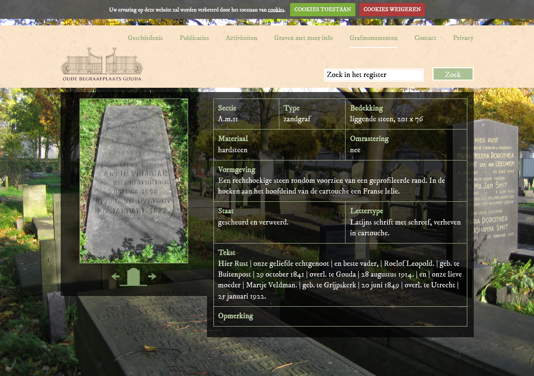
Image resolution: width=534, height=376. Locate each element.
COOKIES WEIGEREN (392, 9)
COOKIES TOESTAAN (322, 9)
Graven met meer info (303, 38)
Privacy (463, 38)
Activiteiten (241, 38)
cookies (276, 9)
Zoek (453, 75)
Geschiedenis (145, 38)
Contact (425, 38)
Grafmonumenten (373, 38)
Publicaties (194, 38)
